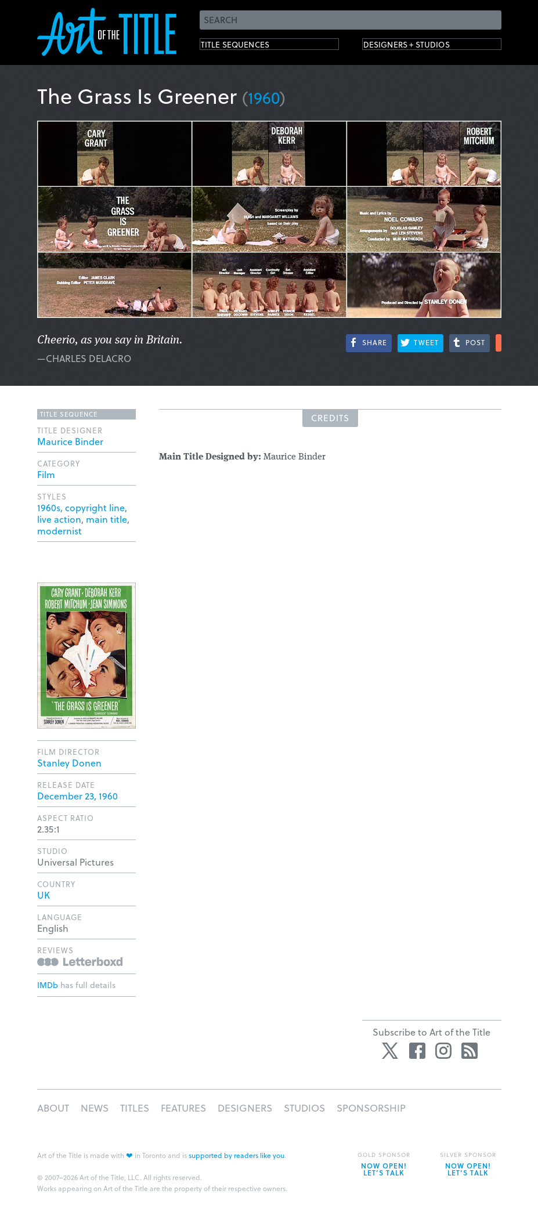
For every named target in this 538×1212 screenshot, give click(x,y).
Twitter (391, 1050)
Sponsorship (371, 1108)
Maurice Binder (70, 441)
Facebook (417, 1050)
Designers (245, 1108)
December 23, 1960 (77, 795)
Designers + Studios (424, 46)
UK (43, 895)
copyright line (95, 507)
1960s (48, 507)
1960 (264, 97)
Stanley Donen (69, 762)
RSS (469, 1050)
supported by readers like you (236, 1155)
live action (59, 519)
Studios (304, 1108)
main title (106, 519)
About (53, 1108)
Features (183, 1108)
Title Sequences (248, 46)
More (498, 343)
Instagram (443, 1050)
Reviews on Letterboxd (79, 961)
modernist (59, 530)
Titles (134, 1108)
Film (46, 474)
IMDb (47, 985)
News (95, 1108)
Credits (330, 417)
